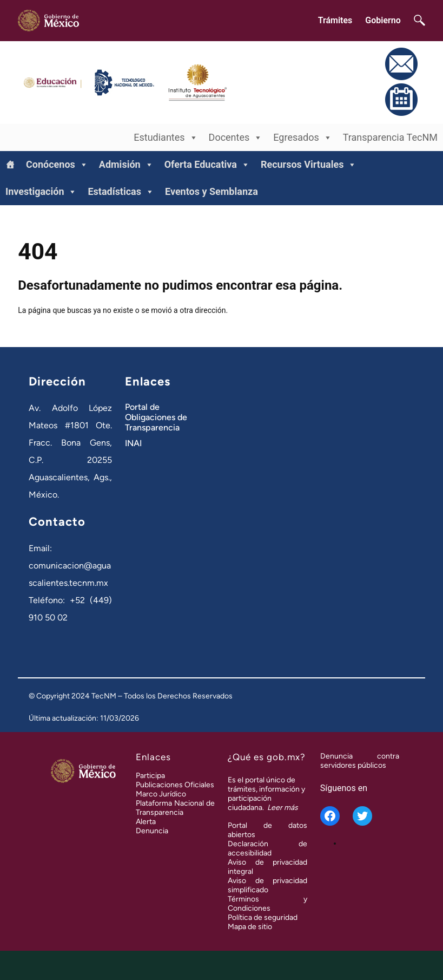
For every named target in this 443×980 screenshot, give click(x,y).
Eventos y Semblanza (211, 191)
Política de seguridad (262, 917)
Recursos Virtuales (309, 164)
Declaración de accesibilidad (267, 848)
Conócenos (57, 164)
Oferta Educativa (207, 164)
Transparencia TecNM (390, 137)
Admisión (126, 164)
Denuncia (152, 830)
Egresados (302, 137)
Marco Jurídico (161, 794)
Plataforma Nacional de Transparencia (175, 808)
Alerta (146, 821)
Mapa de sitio (250, 926)
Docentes (236, 137)
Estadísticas (121, 191)
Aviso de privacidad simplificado (267, 885)
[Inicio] (10, 164)
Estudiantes (165, 137)
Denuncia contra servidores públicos (359, 761)
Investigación (41, 191)
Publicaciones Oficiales (175, 784)
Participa (150, 775)
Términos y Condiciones (267, 903)
